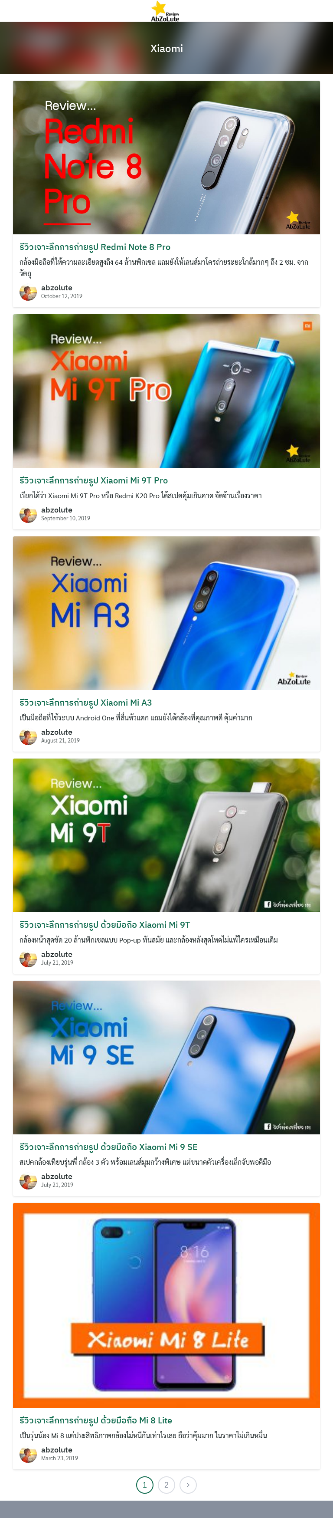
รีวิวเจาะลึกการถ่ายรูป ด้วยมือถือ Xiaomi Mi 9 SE (109, 1147)
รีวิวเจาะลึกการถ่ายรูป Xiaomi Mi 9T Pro (94, 480)
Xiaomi (166, 48)
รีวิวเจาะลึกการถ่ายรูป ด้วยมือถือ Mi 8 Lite (96, 1420)
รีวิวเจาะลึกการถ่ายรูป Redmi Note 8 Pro (95, 247)
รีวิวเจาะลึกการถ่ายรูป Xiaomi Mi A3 (86, 702)
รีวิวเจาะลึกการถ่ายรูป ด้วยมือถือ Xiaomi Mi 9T (105, 924)
